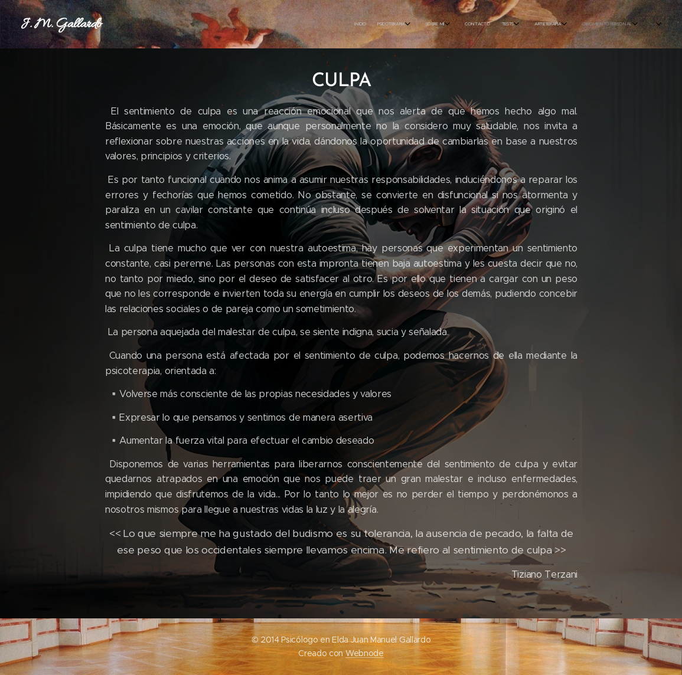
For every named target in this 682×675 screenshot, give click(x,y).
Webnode (364, 653)
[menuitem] (149, 24)
